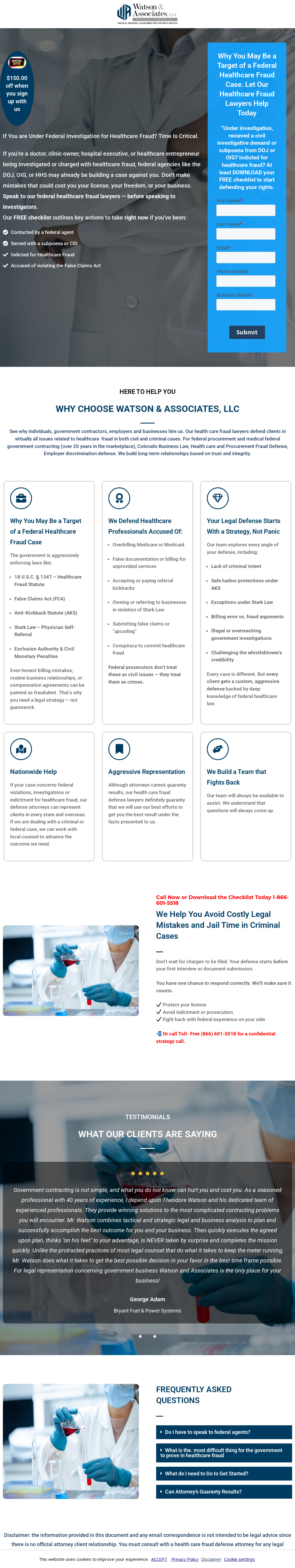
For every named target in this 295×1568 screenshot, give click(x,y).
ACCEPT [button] (159, 1559)
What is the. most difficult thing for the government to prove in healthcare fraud (221, 1452)
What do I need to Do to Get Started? (206, 1473)
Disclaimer (211, 1559)
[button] (140, 1336)
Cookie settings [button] (239, 1559)
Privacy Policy (184, 1559)
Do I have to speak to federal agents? (207, 1432)
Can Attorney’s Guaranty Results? (203, 1492)
